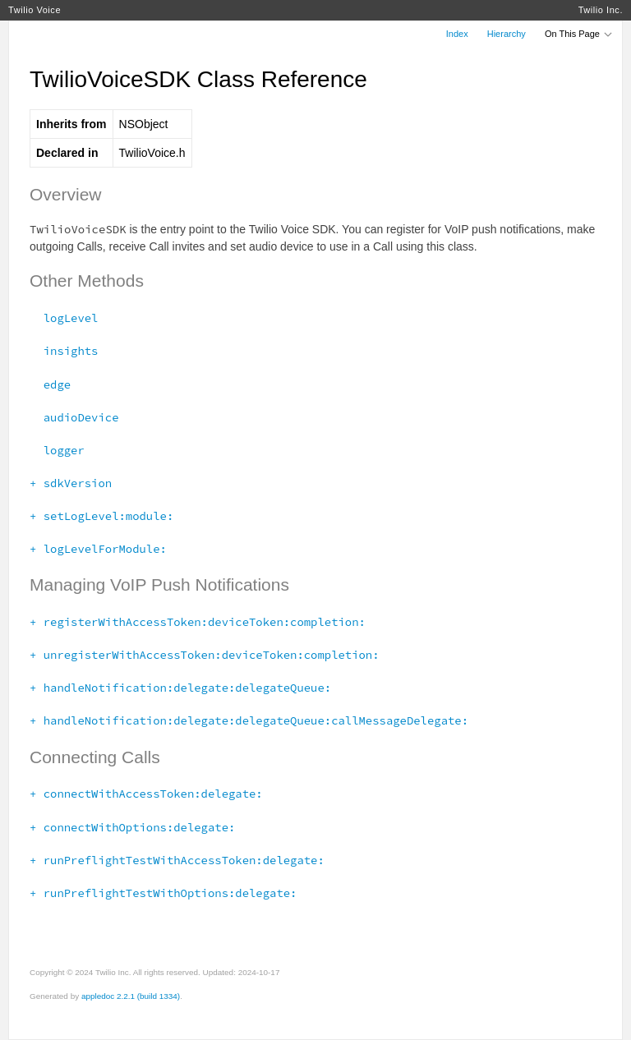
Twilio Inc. (600, 10)
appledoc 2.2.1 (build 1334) (130, 996)
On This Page (579, 34)
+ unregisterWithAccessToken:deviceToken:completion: (205, 654)
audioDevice (74, 417)
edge (50, 384)
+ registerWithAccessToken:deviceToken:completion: (198, 621)
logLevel (64, 318)
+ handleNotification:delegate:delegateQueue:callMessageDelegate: (249, 720)
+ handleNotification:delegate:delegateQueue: (180, 687)
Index (457, 34)
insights (64, 350)
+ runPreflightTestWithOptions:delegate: (163, 893)
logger (57, 450)
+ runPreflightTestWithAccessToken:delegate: (177, 860)
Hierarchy (506, 34)
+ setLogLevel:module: (101, 515)
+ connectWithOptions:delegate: (132, 827)
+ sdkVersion (71, 483)
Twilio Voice (34, 10)
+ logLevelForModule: (98, 548)
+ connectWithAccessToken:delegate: (146, 793)
